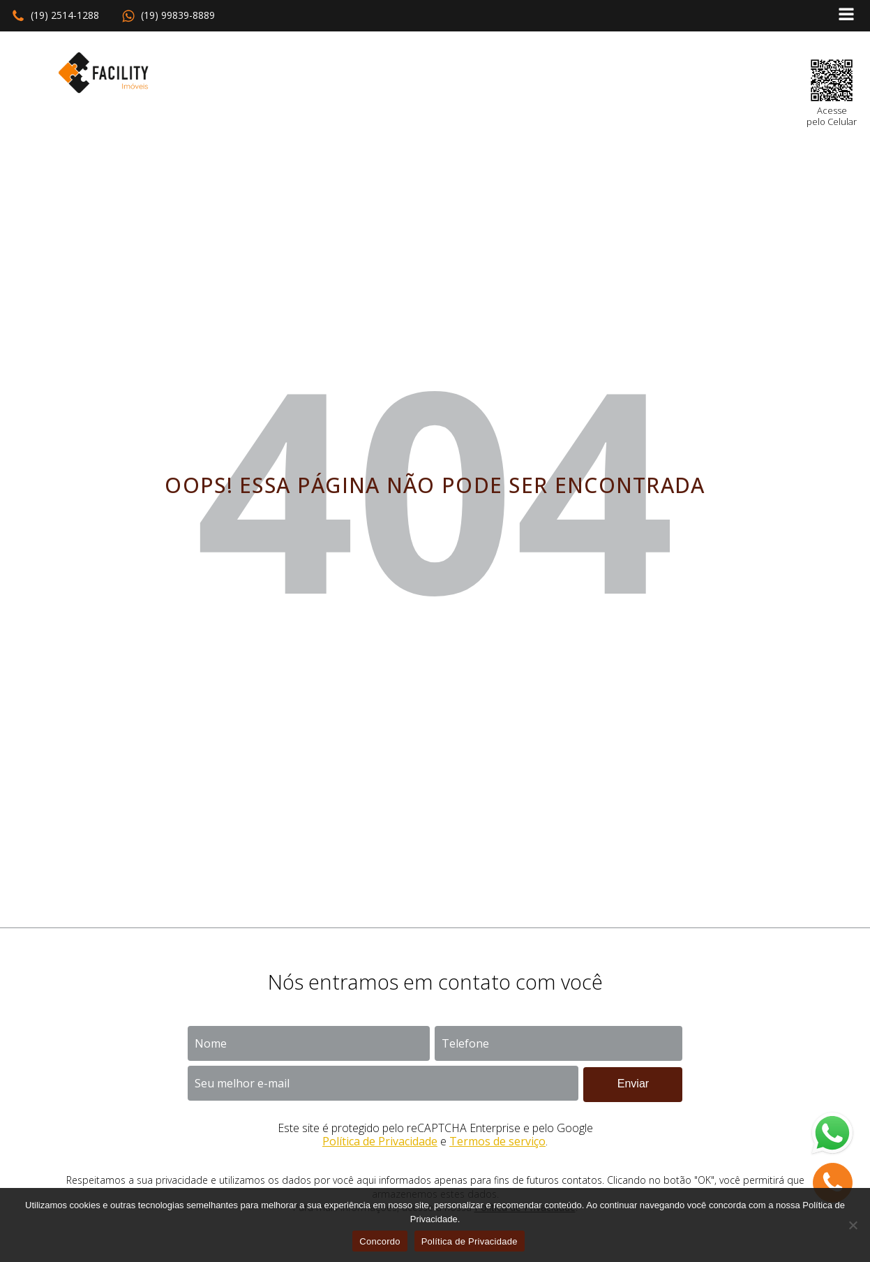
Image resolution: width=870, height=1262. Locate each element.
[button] (55, 16)
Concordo (379, 1241)
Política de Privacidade (379, 1141)
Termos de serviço (497, 1141)
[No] (853, 1225)
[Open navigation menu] (846, 15)
